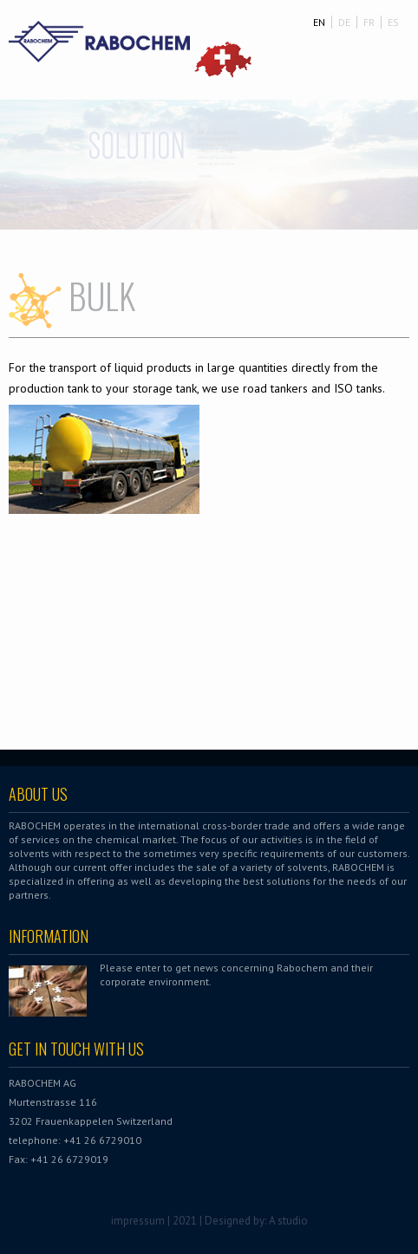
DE (344, 22)
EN (319, 22)
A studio (288, 1220)
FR (369, 22)
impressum (138, 1220)
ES (393, 22)
